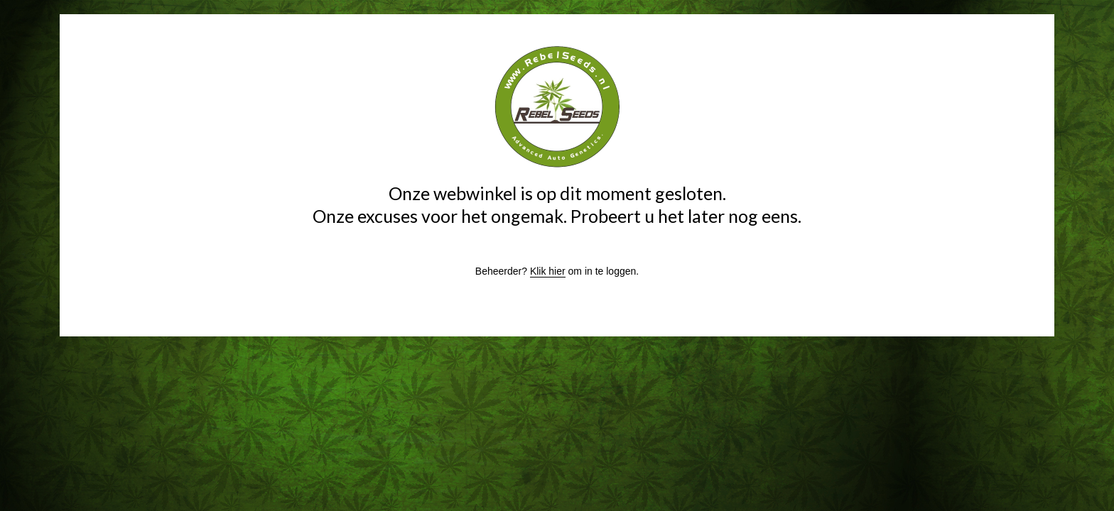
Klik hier (548, 271)
